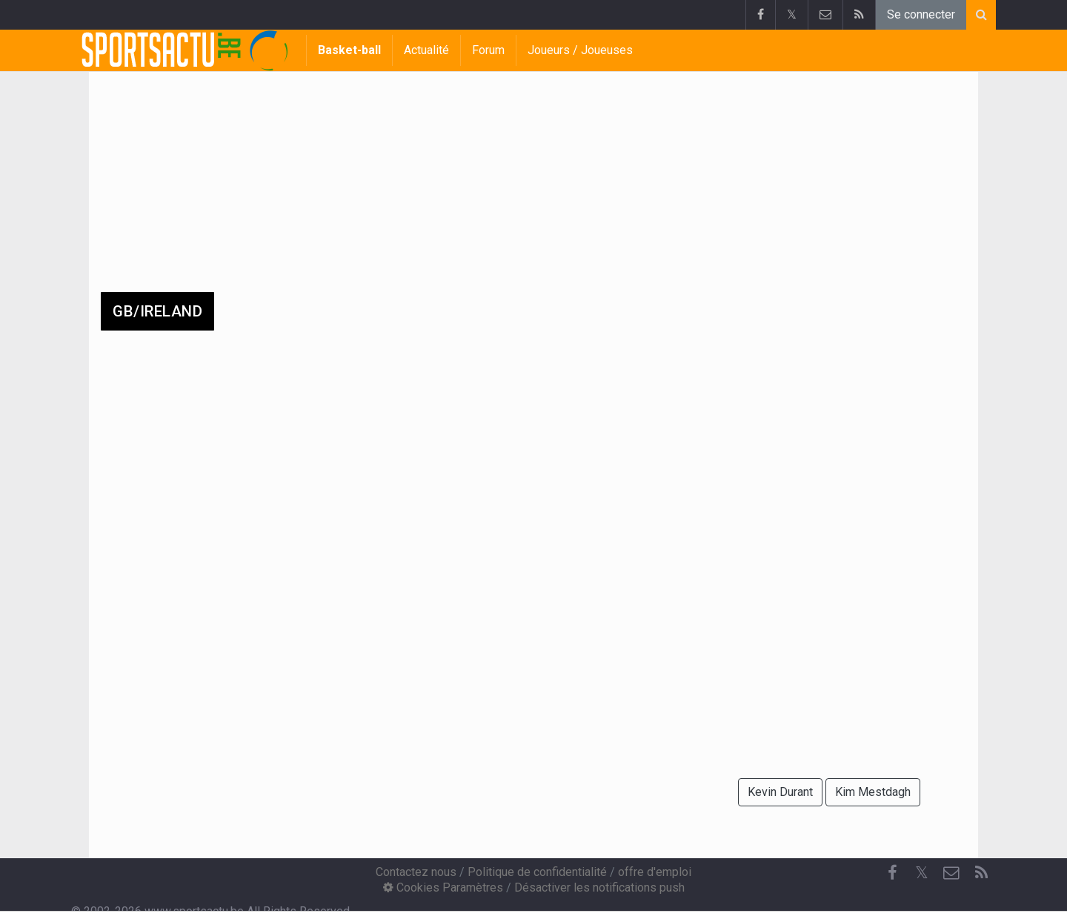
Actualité (426, 50)
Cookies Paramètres (443, 887)
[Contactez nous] (951, 873)
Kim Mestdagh (873, 792)
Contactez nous (416, 872)
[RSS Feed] (981, 873)
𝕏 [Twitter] (921, 872)
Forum (488, 50)
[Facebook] (892, 873)
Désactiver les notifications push (599, 887)
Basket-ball (349, 50)
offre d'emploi (654, 872)
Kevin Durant (780, 792)
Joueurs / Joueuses (580, 50)
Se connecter (921, 14)
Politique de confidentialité (537, 872)
